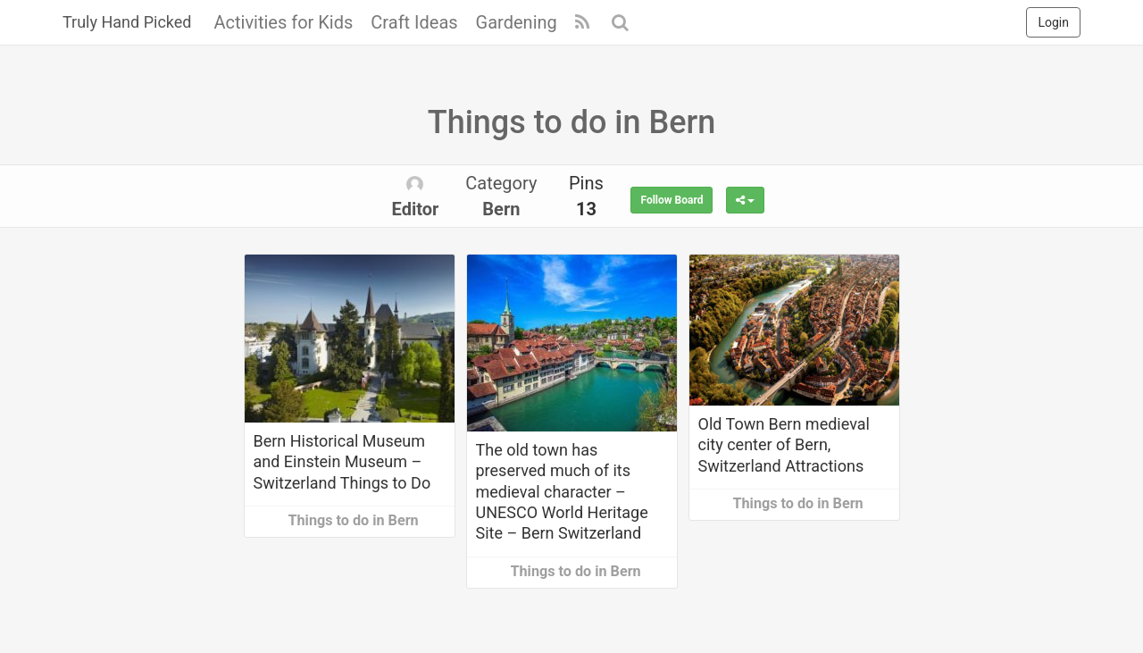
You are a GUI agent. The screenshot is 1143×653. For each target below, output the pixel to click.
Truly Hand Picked (127, 22)
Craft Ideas (414, 22)
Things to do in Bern (353, 520)
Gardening (516, 22)
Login (1053, 22)
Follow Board (671, 200)
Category (501, 196)
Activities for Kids (283, 22)
